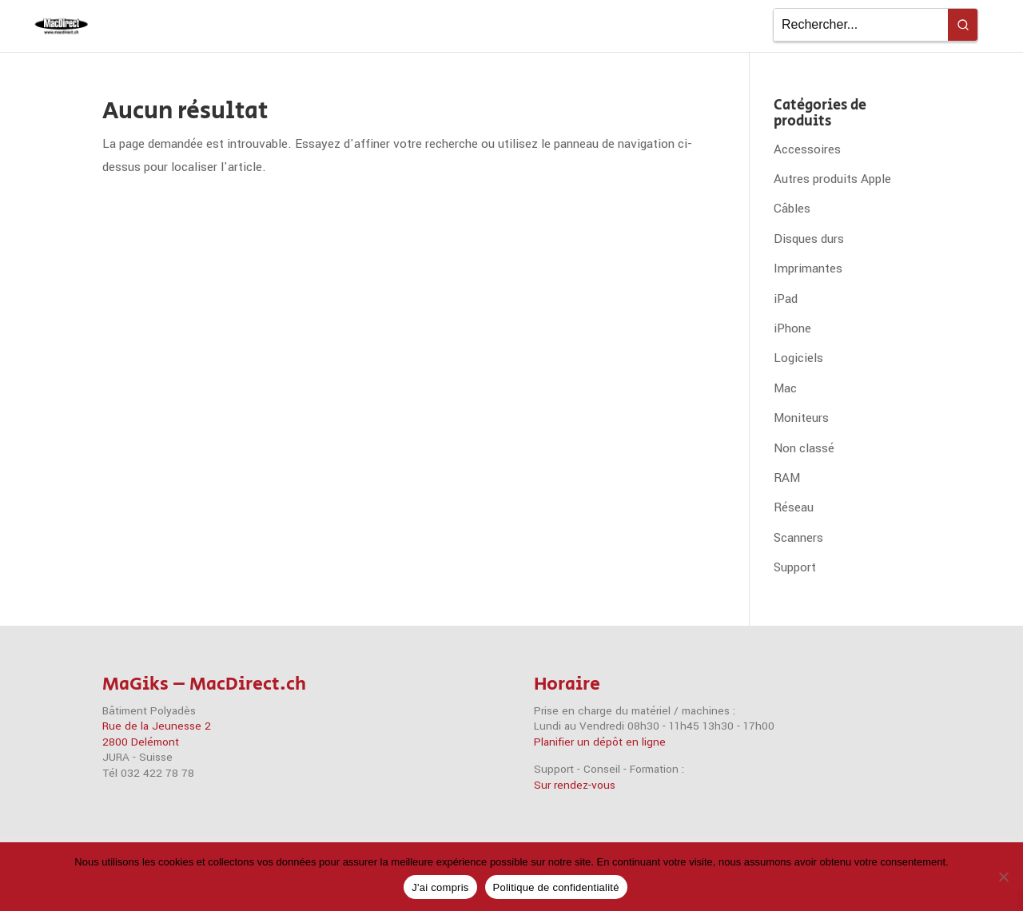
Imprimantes (808, 268)
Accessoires (807, 149)
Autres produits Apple (832, 179)
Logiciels (798, 358)
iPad (786, 299)
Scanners (798, 538)
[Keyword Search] (861, 25)
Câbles (792, 208)
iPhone (792, 328)
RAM (787, 478)
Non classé (804, 448)
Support (795, 567)
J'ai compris (440, 887)
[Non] (1003, 877)
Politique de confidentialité (556, 887)
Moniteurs (801, 418)
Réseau (794, 507)
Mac (785, 388)
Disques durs (809, 239)
